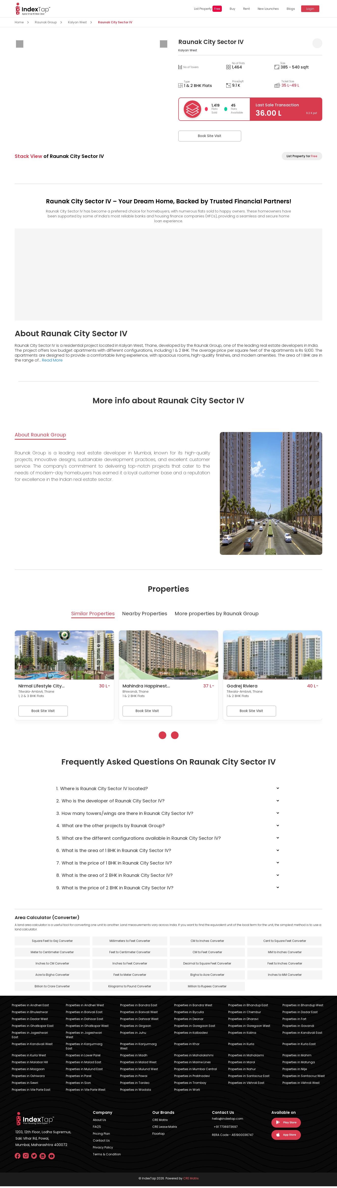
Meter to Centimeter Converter (52, 953)
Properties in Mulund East (84, 1071)
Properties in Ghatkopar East (33, 1027)
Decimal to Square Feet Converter (207, 965)
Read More (52, 360)
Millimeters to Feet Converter (129, 942)
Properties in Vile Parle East (31, 1091)
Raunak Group (46, 22)
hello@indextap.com (227, 1120)
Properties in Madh (133, 1057)
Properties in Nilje (294, 1071)
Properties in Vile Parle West (85, 1091)
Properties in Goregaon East (194, 1027)
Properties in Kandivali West (32, 1046)
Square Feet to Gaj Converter (52, 942)
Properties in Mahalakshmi (193, 1057)
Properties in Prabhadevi (192, 1078)
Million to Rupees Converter (207, 988)
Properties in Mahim (296, 1057)
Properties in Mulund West (139, 1071)
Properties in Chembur (244, 1014)
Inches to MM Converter (284, 976)
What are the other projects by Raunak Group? (110, 826)
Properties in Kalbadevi (191, 1034)
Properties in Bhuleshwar (30, 1014)
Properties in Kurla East (299, 1046)
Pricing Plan (101, 1135)
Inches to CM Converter (52, 965)
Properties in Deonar (188, 1021)
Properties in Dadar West (30, 1021)
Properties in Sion (78, 1084)
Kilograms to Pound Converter (129, 988)
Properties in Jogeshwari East (30, 1036)
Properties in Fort (294, 1021)
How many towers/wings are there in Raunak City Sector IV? (124, 814)
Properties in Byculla (189, 1014)
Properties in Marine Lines (192, 1064)
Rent (245, 9)
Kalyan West (77, 22)
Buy (231, 9)
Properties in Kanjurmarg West (138, 1048)
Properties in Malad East (83, 1064)
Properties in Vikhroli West (301, 1084)
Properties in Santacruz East (248, 1078)
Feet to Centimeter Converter (130, 953)
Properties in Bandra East (138, 1007)
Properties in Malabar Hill (30, 1064)
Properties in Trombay (190, 1084)
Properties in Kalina (242, 1034)
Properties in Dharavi (243, 1021)
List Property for (302, 156)
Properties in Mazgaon (28, 1071)
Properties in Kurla (241, 1046)
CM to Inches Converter (207, 942)
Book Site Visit (203, 136)
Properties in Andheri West (85, 1007)
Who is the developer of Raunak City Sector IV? (110, 801)
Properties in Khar (186, 1046)
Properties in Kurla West (29, 1057)
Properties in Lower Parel (83, 1057)
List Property (206, 9)
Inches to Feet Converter (130, 965)
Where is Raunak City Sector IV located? (102, 789)
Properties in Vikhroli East (246, 1084)
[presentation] (19, 44)
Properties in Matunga (298, 1064)
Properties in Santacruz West (303, 1078)
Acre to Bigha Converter (52, 976)
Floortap (158, 1135)
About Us (99, 1121)
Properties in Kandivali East (302, 1034)
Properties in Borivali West (139, 1014)
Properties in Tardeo (134, 1084)
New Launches (266, 9)
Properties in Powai (133, 1078)
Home (19, 22)
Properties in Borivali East (84, 1014)
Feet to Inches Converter (285, 965)
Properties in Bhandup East (248, 1007)
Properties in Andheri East (30, 1007)
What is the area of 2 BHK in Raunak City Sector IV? (114, 876)
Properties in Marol (241, 1064)
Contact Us (101, 1142)
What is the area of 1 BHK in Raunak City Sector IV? (113, 851)
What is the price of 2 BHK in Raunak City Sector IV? (114, 888)
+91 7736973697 (226, 1128)
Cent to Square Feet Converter (285, 942)
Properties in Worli (187, 1091)
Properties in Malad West (138, 1064)
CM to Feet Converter (207, 953)
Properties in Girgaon (135, 1027)
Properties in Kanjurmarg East (84, 1048)
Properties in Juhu (133, 1034)
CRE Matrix (160, 1121)
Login (308, 9)
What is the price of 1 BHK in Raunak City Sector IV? (114, 864)
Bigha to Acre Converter (207, 976)
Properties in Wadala (135, 1091)
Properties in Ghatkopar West (87, 1027)
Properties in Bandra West (193, 1007)
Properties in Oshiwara (28, 1078)
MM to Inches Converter (284, 953)
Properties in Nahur (242, 1071)
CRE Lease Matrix (164, 1128)
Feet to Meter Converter (129, 976)
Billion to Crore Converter (52, 988)
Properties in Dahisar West (139, 1021)
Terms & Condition (107, 1156)
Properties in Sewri (25, 1084)
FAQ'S (97, 1128)
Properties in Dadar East (300, 1014)
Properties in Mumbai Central (195, 1071)
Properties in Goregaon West (249, 1027)
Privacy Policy (103, 1149)
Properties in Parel (78, 1078)
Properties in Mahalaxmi (246, 1057)
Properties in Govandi (298, 1027)
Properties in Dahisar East (84, 1021)
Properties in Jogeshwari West (84, 1036)
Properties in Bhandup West (302, 1007)
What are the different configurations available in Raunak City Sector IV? (138, 839)
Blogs (289, 9)
